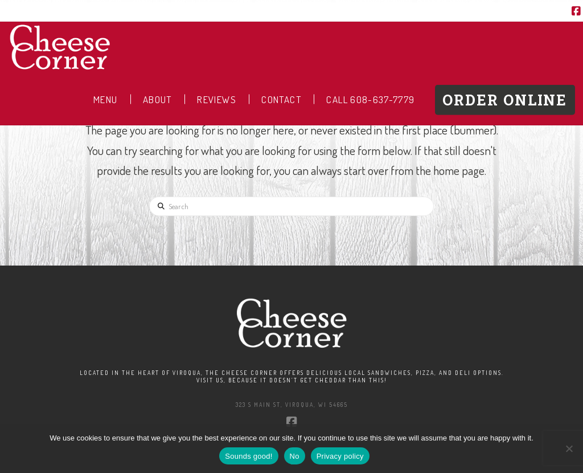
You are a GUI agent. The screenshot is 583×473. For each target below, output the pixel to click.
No (294, 456)
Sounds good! (248, 456)
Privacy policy (340, 456)
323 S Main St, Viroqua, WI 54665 (292, 404)
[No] (568, 448)
